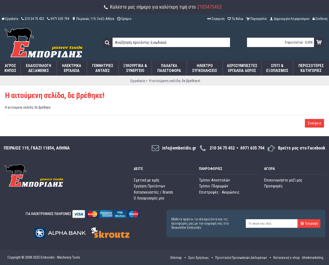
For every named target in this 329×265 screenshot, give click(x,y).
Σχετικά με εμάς (147, 180)
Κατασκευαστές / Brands (153, 192)
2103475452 (209, 7)
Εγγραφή (309, 223)
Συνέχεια (314, 123)
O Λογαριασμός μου (149, 198)
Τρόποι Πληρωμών (213, 186)
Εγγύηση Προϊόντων (149, 186)
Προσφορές (273, 186)
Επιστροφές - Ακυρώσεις (219, 192)
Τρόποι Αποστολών (214, 180)
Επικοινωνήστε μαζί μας (283, 180)
